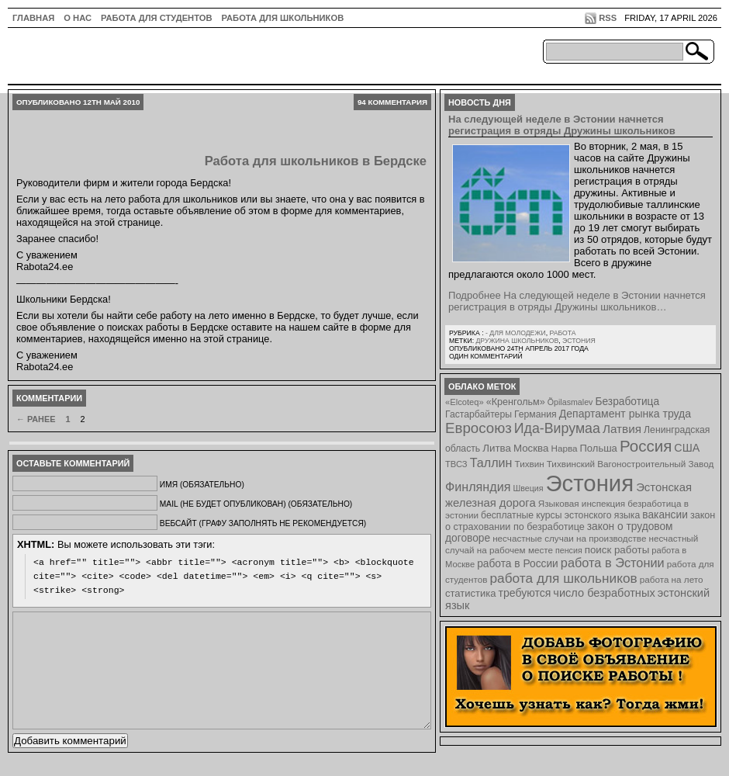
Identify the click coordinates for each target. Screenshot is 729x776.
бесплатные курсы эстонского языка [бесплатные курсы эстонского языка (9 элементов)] (560, 515)
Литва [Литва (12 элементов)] (496, 448)
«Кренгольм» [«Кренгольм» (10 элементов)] (515, 402)
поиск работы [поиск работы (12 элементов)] (617, 550)
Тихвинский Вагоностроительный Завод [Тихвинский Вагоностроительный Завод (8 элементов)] (630, 464)
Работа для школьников (283, 18)
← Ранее (35, 419)
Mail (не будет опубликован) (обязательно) (256, 504)
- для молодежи (515, 333)
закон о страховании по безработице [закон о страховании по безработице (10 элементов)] (580, 521)
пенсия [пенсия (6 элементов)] (568, 550)
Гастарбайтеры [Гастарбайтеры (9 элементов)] (478, 414)
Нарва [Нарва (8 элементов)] (564, 448)
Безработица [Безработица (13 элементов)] (627, 401)
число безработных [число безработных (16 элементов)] (604, 593)
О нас (78, 18)
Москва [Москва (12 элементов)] (531, 448)
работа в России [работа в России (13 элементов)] (517, 564)
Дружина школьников (516, 341)
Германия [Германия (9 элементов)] (535, 414)
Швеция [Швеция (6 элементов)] (528, 488)
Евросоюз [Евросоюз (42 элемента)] (478, 428)
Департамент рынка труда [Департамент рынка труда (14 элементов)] (625, 413)
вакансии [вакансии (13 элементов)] (665, 515)
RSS (608, 18)
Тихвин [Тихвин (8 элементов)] (529, 464)
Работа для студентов (156, 18)
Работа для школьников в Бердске (316, 161)
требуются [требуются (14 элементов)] (525, 593)
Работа (562, 333)
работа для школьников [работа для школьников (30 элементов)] (563, 578)
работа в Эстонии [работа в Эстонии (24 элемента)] (613, 563)
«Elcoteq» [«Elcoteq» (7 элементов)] (464, 402)
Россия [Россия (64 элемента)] (646, 446)
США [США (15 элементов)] (687, 448)
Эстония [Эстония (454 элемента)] (590, 483)
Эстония (579, 341)
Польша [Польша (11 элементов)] (598, 448)
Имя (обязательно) (202, 484)
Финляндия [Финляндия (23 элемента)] (477, 487)
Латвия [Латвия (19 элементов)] (622, 428)
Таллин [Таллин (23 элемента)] (491, 462)
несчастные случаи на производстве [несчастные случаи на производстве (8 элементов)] (569, 538)
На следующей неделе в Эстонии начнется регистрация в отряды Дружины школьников (561, 125)
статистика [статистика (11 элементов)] (470, 593)
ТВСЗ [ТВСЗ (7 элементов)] (456, 464)
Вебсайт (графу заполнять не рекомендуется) (263, 523)
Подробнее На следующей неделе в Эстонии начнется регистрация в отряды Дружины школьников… (577, 301)
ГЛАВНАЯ (33, 18)
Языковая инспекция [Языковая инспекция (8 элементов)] (581, 503)
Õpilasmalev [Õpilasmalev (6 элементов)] (570, 402)
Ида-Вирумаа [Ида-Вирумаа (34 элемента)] (557, 428)
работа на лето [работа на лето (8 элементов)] (671, 579)
